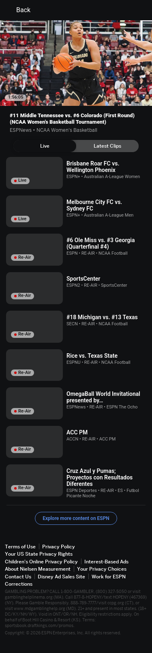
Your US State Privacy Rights (39, 554)
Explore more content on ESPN (76, 518)
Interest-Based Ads (106, 561)
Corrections (18, 584)
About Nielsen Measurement (38, 569)
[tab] (44, 146)
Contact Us (18, 577)
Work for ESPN (109, 577)
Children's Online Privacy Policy (41, 561)
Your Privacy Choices (101, 569)
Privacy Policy (58, 546)
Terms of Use (20, 546)
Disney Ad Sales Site (61, 577)
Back (18, 10)
